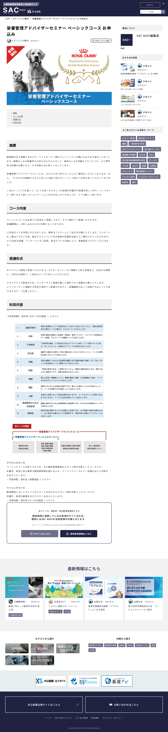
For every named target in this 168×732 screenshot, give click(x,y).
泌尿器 (153, 165)
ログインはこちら (39, 533)
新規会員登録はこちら (78, 533)
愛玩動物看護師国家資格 (133, 160)
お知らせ (17, 660)
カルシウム (127, 171)
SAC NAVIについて (63, 718)
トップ (48, 718)
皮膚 (144, 165)
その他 (125, 165)
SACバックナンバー (131, 149)
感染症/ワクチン (146, 138)
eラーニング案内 (42, 660)
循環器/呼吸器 (128, 154)
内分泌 (142, 154)
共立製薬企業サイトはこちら (44, 704)
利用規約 (95, 718)
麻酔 (124, 143)
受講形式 (17, 119)
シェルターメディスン (148, 176)
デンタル (153, 160)
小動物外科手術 (137, 143)
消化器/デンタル (152, 149)
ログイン (150, 5)
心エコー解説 (128, 138)
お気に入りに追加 (102, 40)
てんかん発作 (128, 176)
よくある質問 (82, 718)
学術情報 (17, 648)
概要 (15, 113)
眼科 (134, 182)
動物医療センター (144, 171)
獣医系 (125, 182)
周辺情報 (42, 648)
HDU (151, 154)
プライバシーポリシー (112, 718)
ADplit (135, 165)
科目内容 (17, 122)
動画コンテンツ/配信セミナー (68, 648)
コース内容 (18, 116)
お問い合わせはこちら (126, 704)
